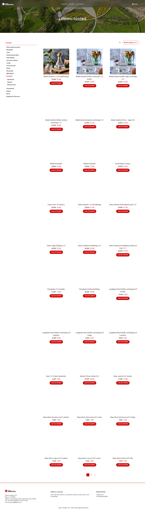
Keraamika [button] (9, 71)
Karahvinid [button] (10, 79)
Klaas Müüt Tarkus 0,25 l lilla (123, 458)
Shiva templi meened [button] (13, 47)
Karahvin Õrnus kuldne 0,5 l (89, 376)
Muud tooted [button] (11, 85)
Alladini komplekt (56, 164)
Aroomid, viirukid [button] (11, 60)
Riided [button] (8, 91)
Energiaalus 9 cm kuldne (56, 289)
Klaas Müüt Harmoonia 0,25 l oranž (89, 417)
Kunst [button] (8, 94)
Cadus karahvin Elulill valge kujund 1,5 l (123, 205)
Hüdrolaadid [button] (10, 58)
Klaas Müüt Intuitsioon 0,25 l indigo (123, 417)
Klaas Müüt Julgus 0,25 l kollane (56, 458)
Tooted (8, 43)
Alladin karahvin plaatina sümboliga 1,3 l (89, 120)
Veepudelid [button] (10, 88)
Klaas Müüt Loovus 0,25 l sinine (89, 458)
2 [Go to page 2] (91, 474)
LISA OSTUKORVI (56, 83)
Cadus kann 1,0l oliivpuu (56, 205)
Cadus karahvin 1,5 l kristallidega (89, 205)
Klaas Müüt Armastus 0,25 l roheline (56, 417)
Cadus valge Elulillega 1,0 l (56, 246)
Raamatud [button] (9, 50)
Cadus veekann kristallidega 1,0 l (89, 246)
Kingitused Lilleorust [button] (13, 96)
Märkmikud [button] (10, 73)
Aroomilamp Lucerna (122, 164)
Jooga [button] (8, 63)
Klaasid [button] (9, 82)
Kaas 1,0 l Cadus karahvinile (56, 376)
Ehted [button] (8, 68)
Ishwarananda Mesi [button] (12, 55)
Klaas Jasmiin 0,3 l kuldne (123, 376)
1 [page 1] (87, 474)
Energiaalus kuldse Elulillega (89, 289)
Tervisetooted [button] (10, 65)
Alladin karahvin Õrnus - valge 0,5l (123, 120)
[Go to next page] (94, 474)
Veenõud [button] (9, 76)
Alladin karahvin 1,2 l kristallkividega (56, 76)
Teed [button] (8, 52)
